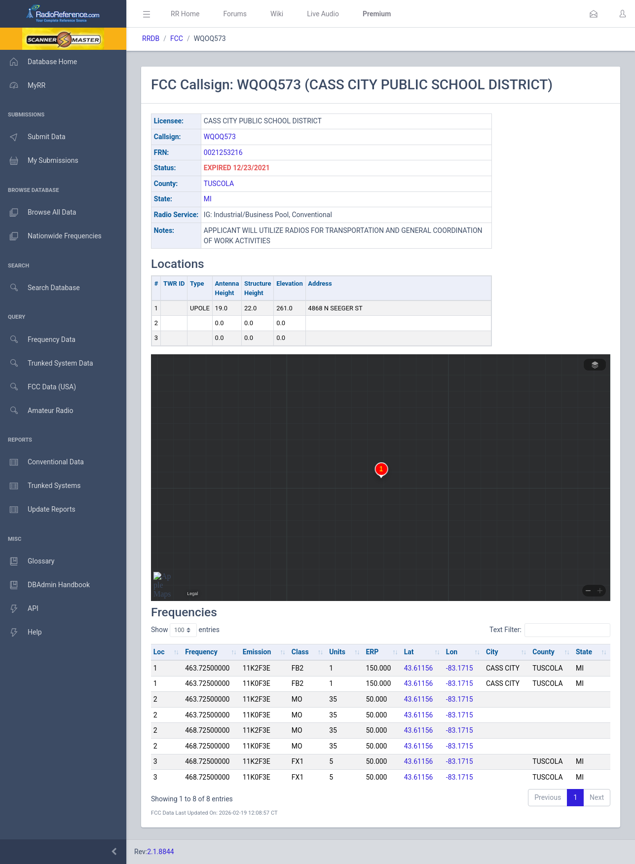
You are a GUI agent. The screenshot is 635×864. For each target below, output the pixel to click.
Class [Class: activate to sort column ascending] (300, 652)
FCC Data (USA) (38, 387)
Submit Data (33, 137)
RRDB (150, 38)
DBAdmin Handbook (45, 585)
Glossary (27, 561)
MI (208, 199)
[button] (593, 14)
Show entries (185, 630)
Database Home (38, 61)
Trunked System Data (46, 363)
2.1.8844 (160, 852)
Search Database (40, 288)
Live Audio (323, 14)
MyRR (22, 85)
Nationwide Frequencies (51, 236)
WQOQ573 (220, 137)
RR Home (185, 14)
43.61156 (418, 668)
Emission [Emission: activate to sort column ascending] (257, 652)
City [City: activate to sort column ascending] (492, 652)
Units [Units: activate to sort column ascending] (337, 652)
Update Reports (37, 509)
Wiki (276, 14)
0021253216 (223, 152)
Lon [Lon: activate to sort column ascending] (451, 652)
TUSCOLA (219, 184)
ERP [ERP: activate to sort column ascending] (372, 652)
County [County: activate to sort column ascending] (543, 652)
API (19, 608)
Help (21, 632)
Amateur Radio (37, 411)
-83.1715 (459, 668)
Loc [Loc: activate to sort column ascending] (159, 652)
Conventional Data (42, 462)
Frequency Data (37, 340)
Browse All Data (38, 212)
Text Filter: (549, 630)
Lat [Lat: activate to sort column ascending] (409, 652)
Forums (235, 14)
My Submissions (39, 160)
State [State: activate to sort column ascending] (584, 652)
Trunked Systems (40, 486)
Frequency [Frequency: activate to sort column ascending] (201, 652)
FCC (176, 38)
